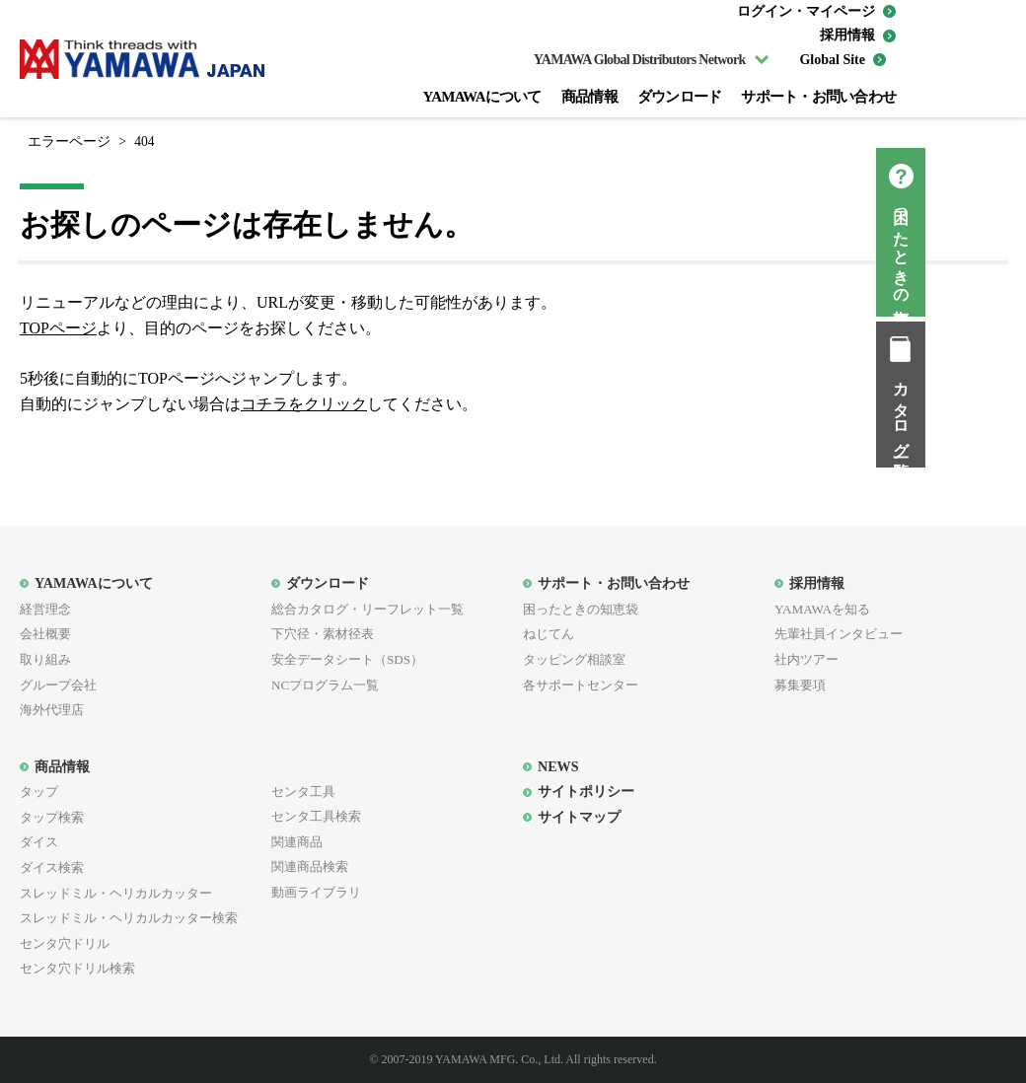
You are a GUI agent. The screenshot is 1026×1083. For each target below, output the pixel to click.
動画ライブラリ (316, 892)
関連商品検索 (309, 866)
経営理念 (45, 609)
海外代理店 (52, 709)
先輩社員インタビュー (838, 633)
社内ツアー (806, 659)
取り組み (45, 659)
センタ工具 (303, 791)
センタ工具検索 (316, 816)
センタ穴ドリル (65, 943)
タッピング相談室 (574, 659)
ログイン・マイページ (806, 11)
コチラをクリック (304, 404)
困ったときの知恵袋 (1001, 250)
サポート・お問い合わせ (818, 97)
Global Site (832, 59)
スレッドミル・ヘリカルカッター (116, 893)
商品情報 (589, 97)
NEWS (558, 766)
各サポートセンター (580, 685)
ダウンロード (679, 97)
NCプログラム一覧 (325, 685)
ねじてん (548, 633)
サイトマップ (579, 817)
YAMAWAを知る (822, 609)
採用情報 (847, 35)
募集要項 (800, 685)
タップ (39, 791)
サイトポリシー (586, 791)
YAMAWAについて (481, 97)
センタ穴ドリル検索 (77, 968)
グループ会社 (58, 685)
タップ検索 (52, 817)
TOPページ (58, 328)
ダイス (39, 841)
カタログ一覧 (1001, 412)
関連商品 (297, 841)
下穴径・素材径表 (322, 633)
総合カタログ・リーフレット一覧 (367, 609)
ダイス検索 (52, 867)
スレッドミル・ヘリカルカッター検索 (129, 917)
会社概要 (45, 633)
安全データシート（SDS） (347, 659)
